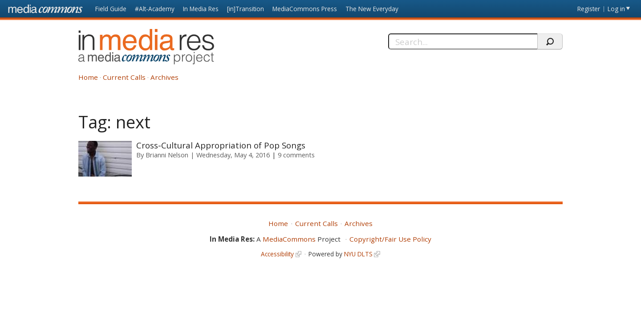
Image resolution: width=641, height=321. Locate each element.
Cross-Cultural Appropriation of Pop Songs (220, 145)
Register (588, 8)
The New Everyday (371, 8)
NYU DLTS (358, 254)
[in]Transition (245, 8)
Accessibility (277, 254)
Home (88, 77)
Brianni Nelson (167, 154)
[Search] (462, 41)
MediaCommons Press (304, 8)
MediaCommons (289, 239)
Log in (616, 8)
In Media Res (201, 8)
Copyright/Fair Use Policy (390, 239)
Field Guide (110, 8)
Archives (164, 77)
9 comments (296, 154)
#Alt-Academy (154, 8)
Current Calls (124, 77)
